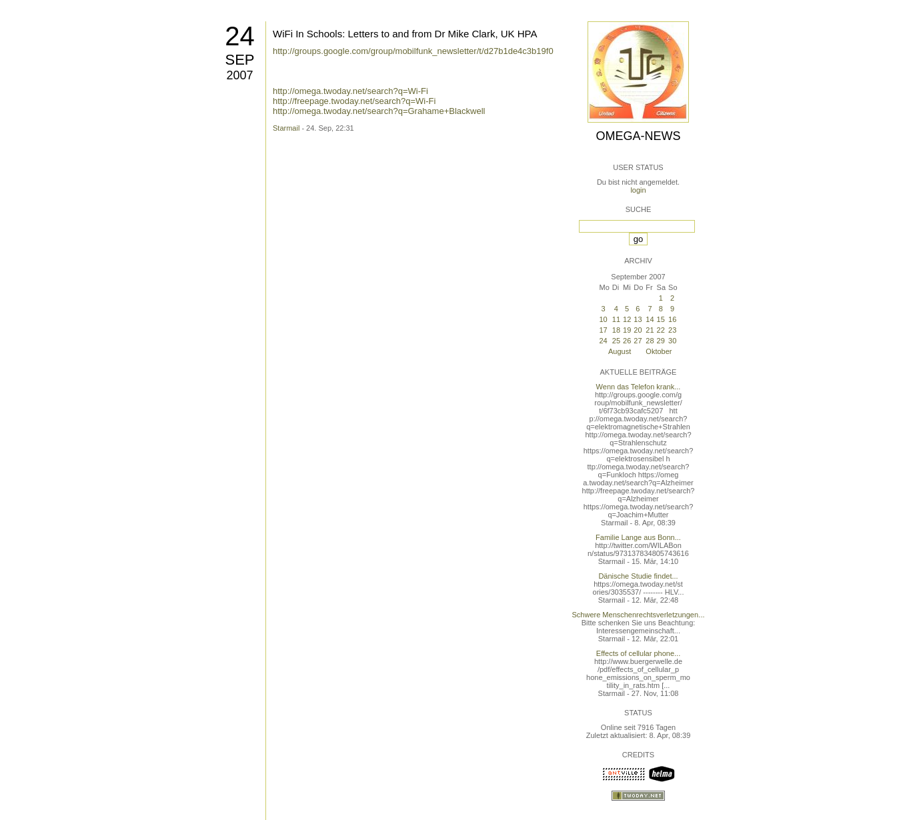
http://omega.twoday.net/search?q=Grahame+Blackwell (379, 111)
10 (603, 319)
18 (616, 330)
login (638, 190)
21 (650, 330)
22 (661, 330)
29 (661, 341)
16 (672, 319)
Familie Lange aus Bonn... (638, 537)
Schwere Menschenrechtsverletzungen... (638, 615)
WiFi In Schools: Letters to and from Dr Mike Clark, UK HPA (405, 33)
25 (616, 341)
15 (661, 319)
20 (638, 330)
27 (638, 341)
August (619, 351)
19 (627, 330)
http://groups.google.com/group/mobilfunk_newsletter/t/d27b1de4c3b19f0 (413, 51)
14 (650, 319)
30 (672, 341)
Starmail (286, 128)
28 (650, 341)
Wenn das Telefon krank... (638, 387)
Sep (239, 59)
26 (627, 341)
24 (240, 36)
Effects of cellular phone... (638, 653)
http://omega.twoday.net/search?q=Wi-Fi (350, 91)
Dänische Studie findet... (638, 576)
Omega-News (638, 136)
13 (638, 319)
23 (672, 330)
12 (627, 319)
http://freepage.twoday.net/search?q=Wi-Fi (354, 101)
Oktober (659, 351)
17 (603, 330)
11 (616, 319)
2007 (239, 75)
